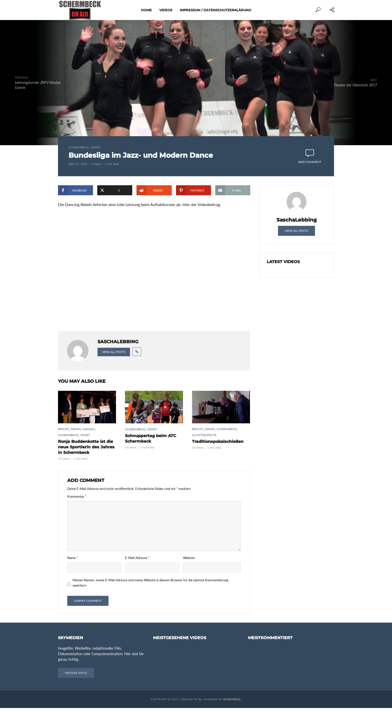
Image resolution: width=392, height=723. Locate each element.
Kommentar (76, 511)
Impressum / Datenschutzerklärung (215, 10)
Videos (165, 10)
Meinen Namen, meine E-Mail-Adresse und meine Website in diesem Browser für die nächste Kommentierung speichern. (150, 597)
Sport (95, 147)
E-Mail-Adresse (137, 573)
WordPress (231, 714)
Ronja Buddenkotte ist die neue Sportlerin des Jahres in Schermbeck (86, 462)
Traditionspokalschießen (218, 456)
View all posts (114, 367)
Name (72, 573)
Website (189, 573)
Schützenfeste (204, 450)
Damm (75, 444)
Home (146, 10)
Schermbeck (78, 147)
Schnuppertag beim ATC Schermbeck (150, 453)
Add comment (309, 162)
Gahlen (88, 444)
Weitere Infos (76, 688)
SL (200, 714)
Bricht (63, 444)
